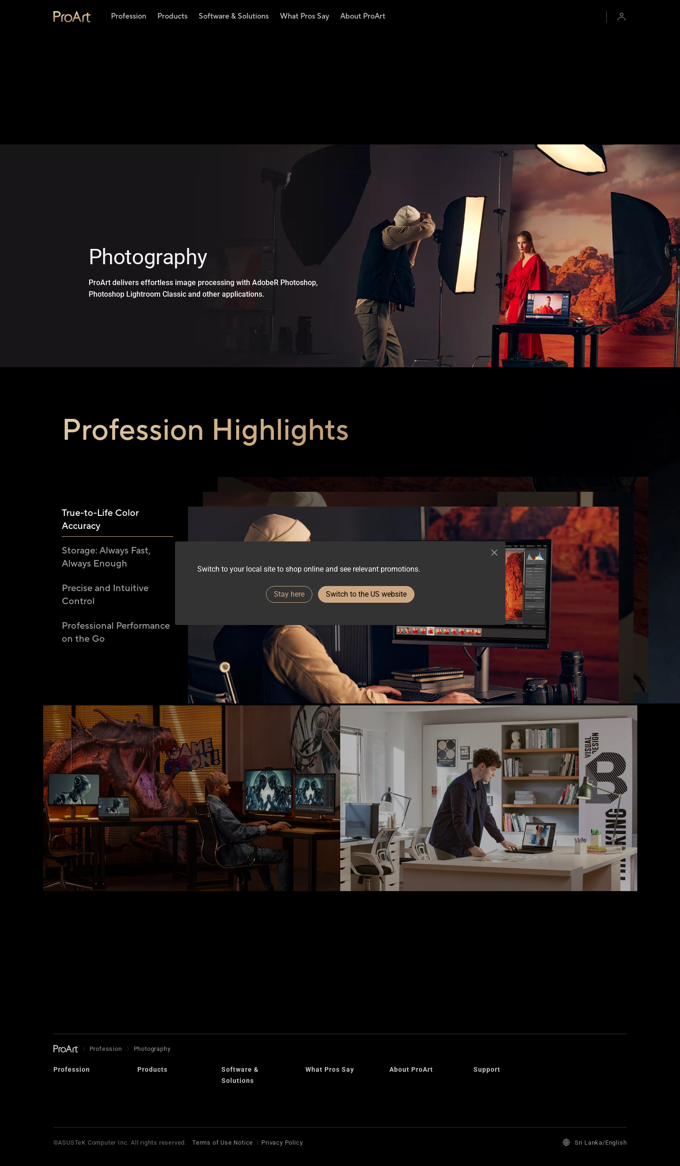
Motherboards (158, 1013)
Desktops (151, 983)
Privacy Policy (282, 1142)
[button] (621, 16)
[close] (494, 552)
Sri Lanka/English (595, 1142)
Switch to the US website (366, 594)
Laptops (149, 968)
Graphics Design (78, 1031)
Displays (150, 998)
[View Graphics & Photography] (488, 832)
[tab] (117, 377)
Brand (398, 968)
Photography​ (72, 1016)
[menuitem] (128, 17)
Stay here (289, 594)
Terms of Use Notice (222, 1142)
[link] (72, 16)
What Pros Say (329, 950)
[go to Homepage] (65, 930)
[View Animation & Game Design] (191, 832)
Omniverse (237, 994)
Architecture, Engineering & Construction (74, 1055)
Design (399, 983)
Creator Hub (239, 979)
